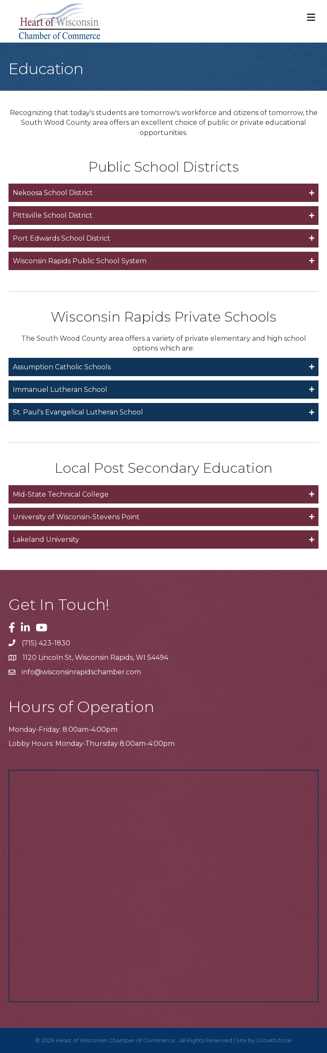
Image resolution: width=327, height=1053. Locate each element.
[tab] (163, 193)
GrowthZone (274, 1040)
